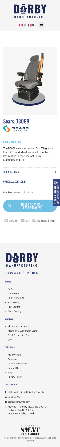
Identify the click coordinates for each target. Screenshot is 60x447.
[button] (41, 25)
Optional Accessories (15, 181)
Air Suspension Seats (23, 192)
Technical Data (11, 172)
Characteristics (12, 142)
